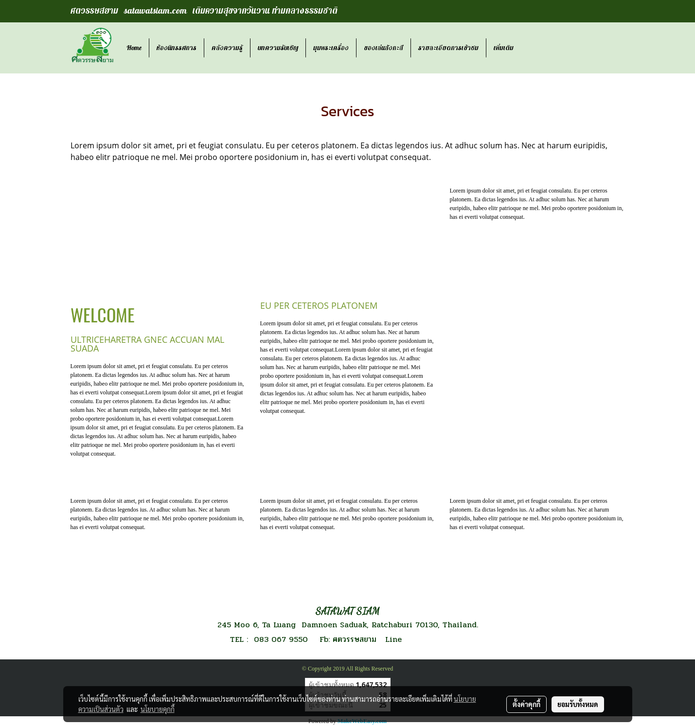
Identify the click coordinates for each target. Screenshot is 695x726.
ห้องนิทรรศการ (176, 48)
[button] (530, 48)
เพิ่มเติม (504, 48)
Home (134, 48)
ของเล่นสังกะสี (383, 48)
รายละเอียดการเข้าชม (448, 48)
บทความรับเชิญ (278, 48)
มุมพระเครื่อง (331, 48)
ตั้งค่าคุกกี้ (526, 704)
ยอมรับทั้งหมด (577, 704)
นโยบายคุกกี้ (158, 709)
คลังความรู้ (227, 48)
